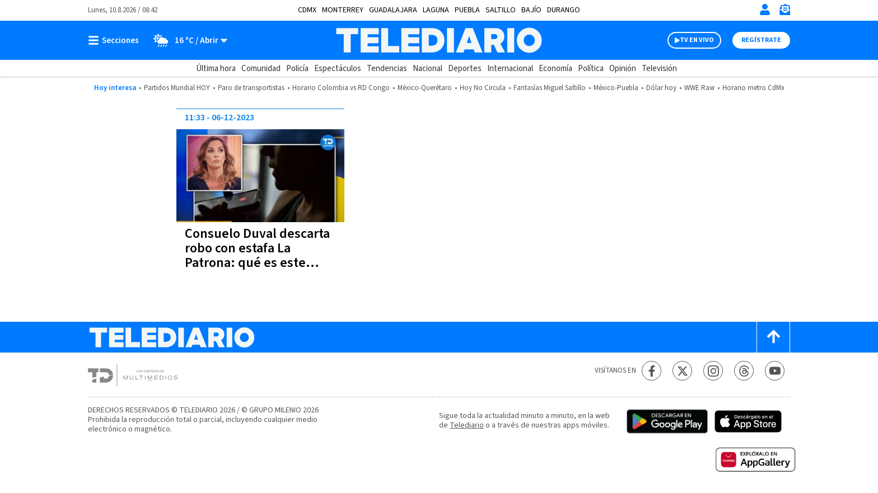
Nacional (427, 68)
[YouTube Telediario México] (774, 371)
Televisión (659, 68)
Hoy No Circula (483, 88)
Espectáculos (337, 68)
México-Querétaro (425, 88)
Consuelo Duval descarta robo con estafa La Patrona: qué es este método (257, 255)
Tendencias (387, 68)
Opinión (622, 68)
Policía (297, 68)
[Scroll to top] (773, 337)
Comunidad (261, 68)
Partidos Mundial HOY (177, 88)
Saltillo (500, 10)
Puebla (467, 10)
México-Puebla (616, 88)
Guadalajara (393, 10)
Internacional (510, 68)
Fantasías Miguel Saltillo (549, 88)
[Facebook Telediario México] (651, 371)
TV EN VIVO (697, 40)
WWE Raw (699, 88)
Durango (563, 10)
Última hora (216, 68)
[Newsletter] (784, 12)
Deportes (465, 68)
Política (591, 68)
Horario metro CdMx (753, 88)
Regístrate (761, 40)
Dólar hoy (661, 88)
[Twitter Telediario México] (682, 371)
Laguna (436, 10)
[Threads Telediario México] (744, 371)
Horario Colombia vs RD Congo (341, 88)
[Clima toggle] (187, 40)
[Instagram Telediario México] (713, 371)
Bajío (531, 10)
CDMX (307, 10)
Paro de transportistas (251, 88)
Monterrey (342, 10)
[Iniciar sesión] (764, 9)
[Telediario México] (438, 40)
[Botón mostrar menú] (116, 40)
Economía (555, 68)
